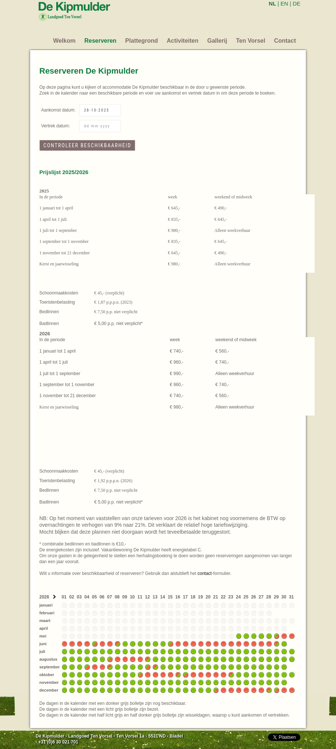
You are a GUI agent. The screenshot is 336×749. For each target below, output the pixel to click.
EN (284, 3)
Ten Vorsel (250, 41)
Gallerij (217, 41)
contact (204, 573)
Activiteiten (183, 41)
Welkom (64, 41)
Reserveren (100, 41)
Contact (285, 41)
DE (296, 3)
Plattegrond (141, 41)
